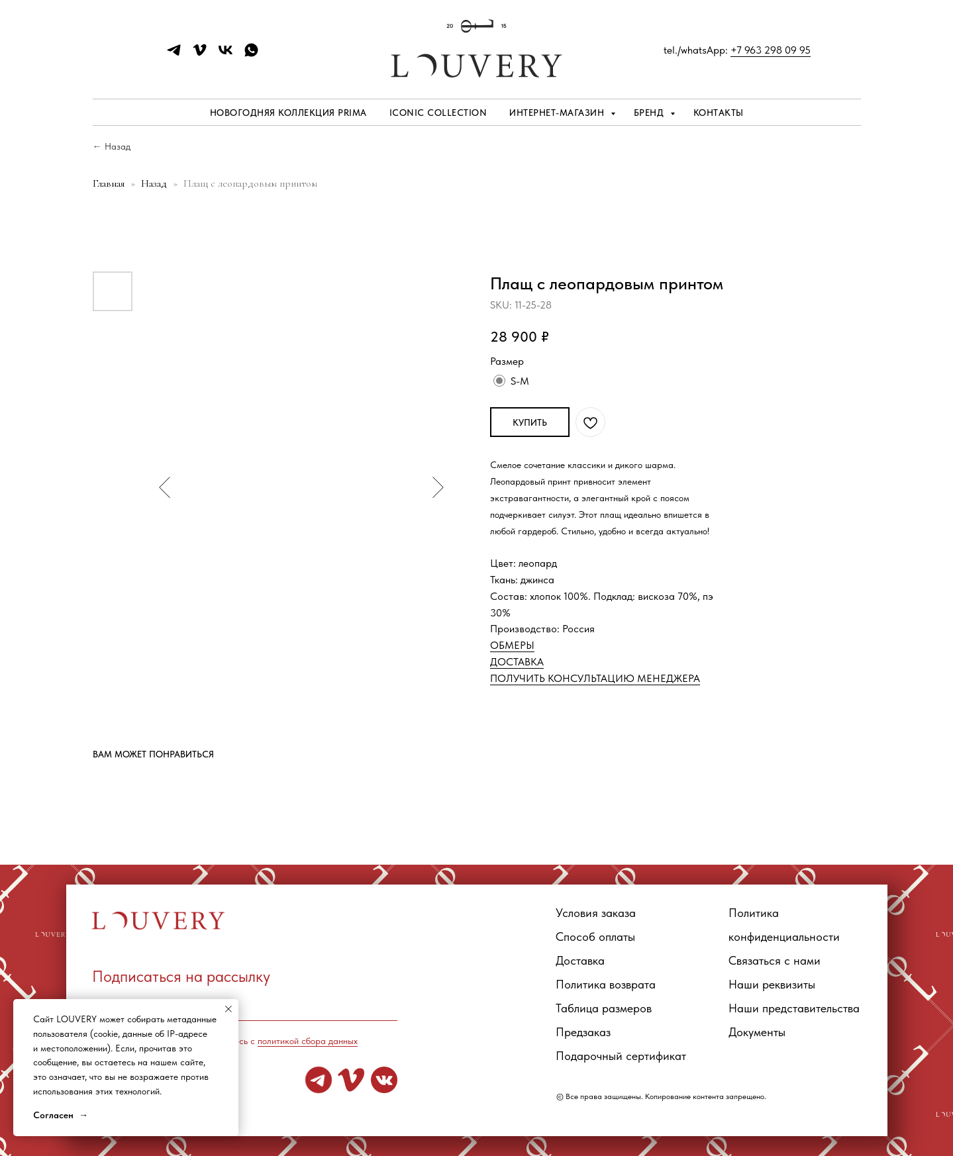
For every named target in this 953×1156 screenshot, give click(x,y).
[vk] (225, 54)
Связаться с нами (774, 960)
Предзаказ (583, 1032)
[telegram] (174, 54)
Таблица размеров (604, 1008)
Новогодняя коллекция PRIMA (288, 112)
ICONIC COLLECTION (438, 112)
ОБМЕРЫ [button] (512, 645)
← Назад (111, 146)
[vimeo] (199, 54)
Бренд (650, 112)
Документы (756, 1032)
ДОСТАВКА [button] (517, 661)
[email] (245, 1004)
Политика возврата (606, 984)
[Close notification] (228, 1009)
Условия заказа (596, 913)
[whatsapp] (251, 54)
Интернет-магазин (558, 112)
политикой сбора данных (308, 1041)
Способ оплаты (595, 936)
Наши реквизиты (771, 984)
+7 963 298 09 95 (770, 50)
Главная (109, 183)
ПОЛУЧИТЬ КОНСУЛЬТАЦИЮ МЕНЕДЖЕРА (595, 678)
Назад (155, 183)
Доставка (580, 960)
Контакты (718, 112)
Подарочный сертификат (621, 1056)
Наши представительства (794, 1008)
